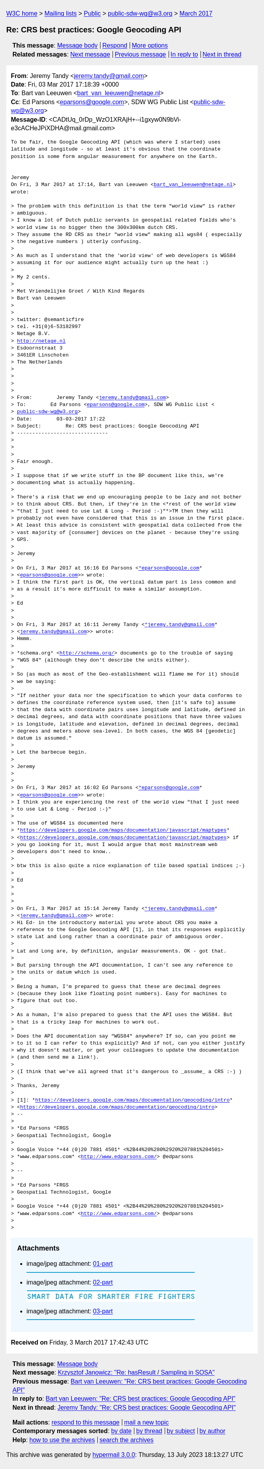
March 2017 (196, 13)
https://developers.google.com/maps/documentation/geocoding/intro (132, 1100)
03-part (103, 1311)
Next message (90, 54)
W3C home (21, 13)
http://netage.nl (41, 341)
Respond (114, 45)
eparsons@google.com (92, 102)
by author (212, 1431)
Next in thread (221, 54)
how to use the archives (62, 1440)
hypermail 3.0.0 (113, 1454)
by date (121, 1431)
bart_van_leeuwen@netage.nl (118, 93)
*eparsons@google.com (169, 568)
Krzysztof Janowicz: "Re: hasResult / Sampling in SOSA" (136, 1372)
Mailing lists (60, 13)
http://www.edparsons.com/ (119, 1156)
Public (92, 13)
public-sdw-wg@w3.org (140, 13)
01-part (103, 1263)
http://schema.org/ (87, 653)
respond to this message (85, 1422)
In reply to (184, 54)
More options (150, 45)
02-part (103, 1282)
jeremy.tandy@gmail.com (109, 76)
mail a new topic (146, 1422)
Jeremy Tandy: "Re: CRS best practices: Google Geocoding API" (147, 1407)
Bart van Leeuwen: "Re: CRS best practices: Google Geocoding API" (140, 1398)
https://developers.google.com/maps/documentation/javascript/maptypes (123, 830)
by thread (149, 1431)
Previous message (140, 54)
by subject (181, 1431)
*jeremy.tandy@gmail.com (179, 624)
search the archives (127, 1440)
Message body (77, 45)
